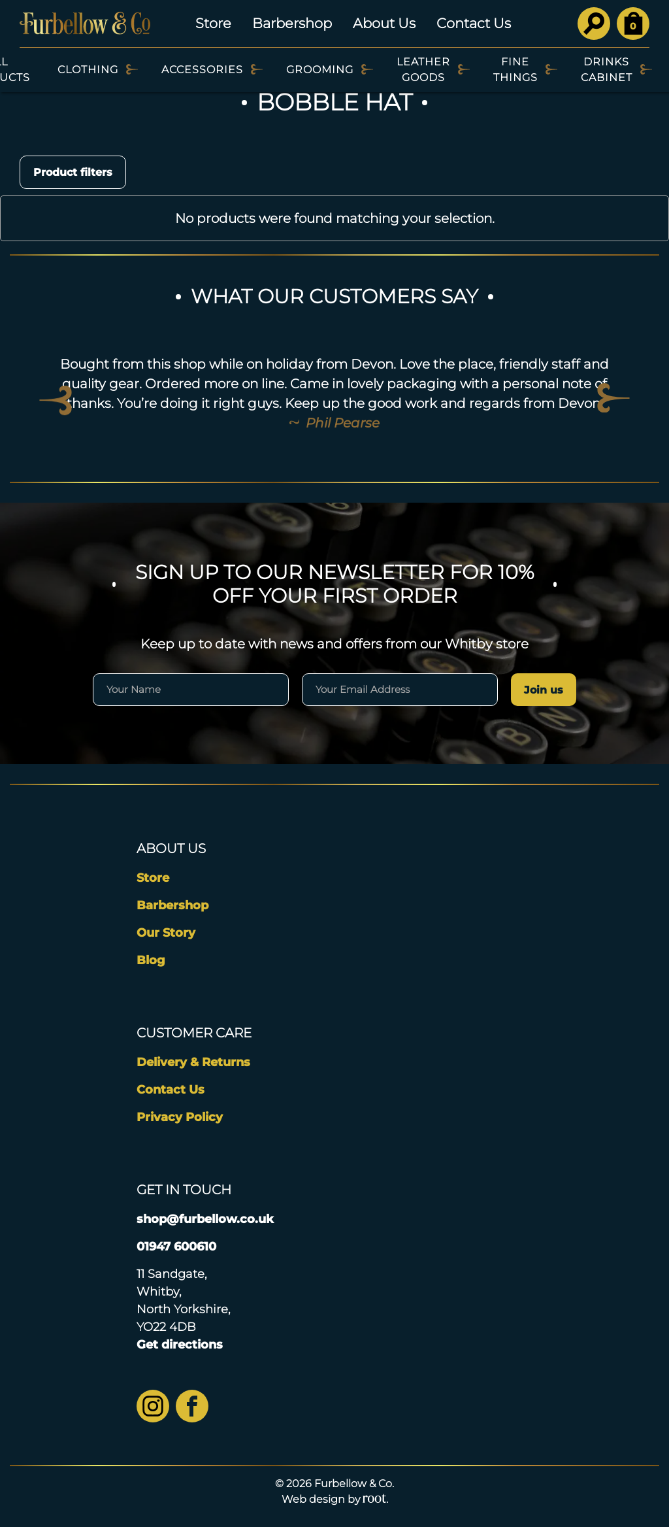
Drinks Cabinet (606, 70)
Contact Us (473, 23)
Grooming (319, 69)
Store (213, 23)
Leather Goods (423, 70)
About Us (384, 23)
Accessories (202, 69)
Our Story (166, 933)
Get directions (180, 1344)
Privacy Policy (180, 1117)
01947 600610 (176, 1246)
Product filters (72, 172)
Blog (151, 960)
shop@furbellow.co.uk (205, 1219)
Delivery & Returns (193, 1062)
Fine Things (515, 70)
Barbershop (292, 23)
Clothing (87, 69)
